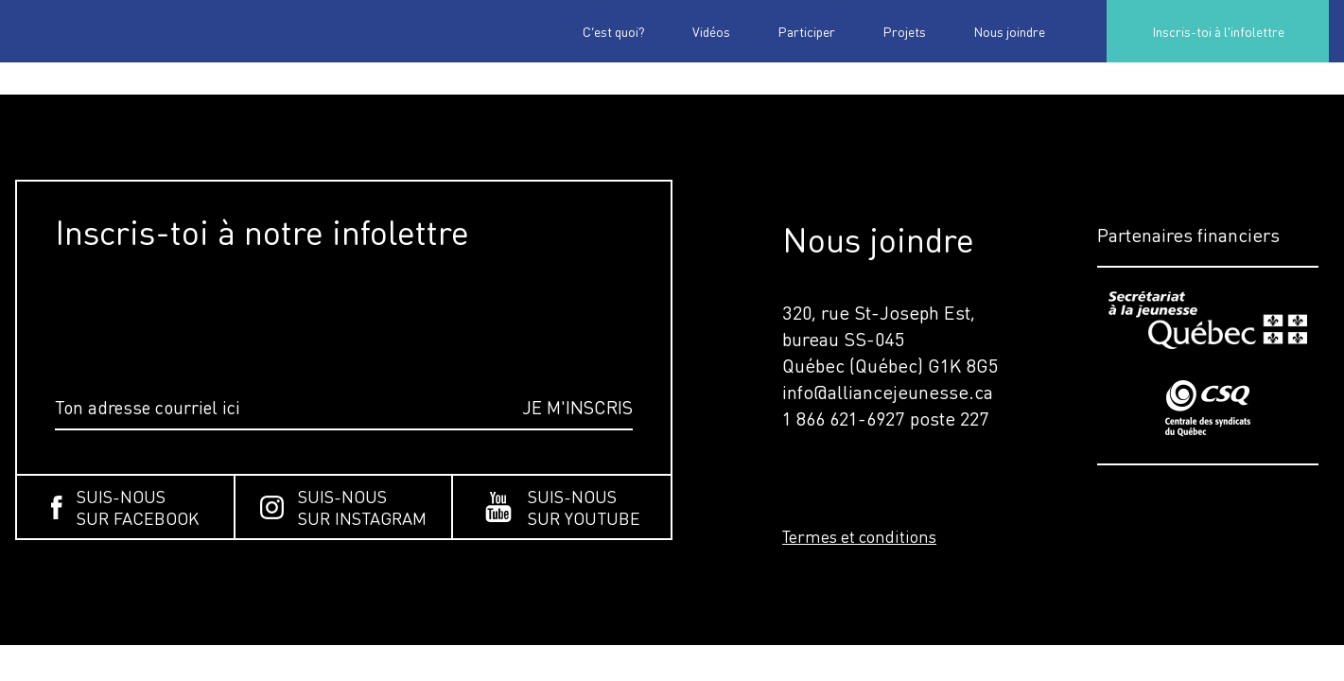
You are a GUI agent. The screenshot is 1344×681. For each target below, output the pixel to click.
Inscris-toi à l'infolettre (1218, 31)
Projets (904, 31)
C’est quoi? (614, 31)
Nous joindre (1009, 31)
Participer (806, 31)
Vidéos (711, 31)
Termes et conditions (859, 536)
